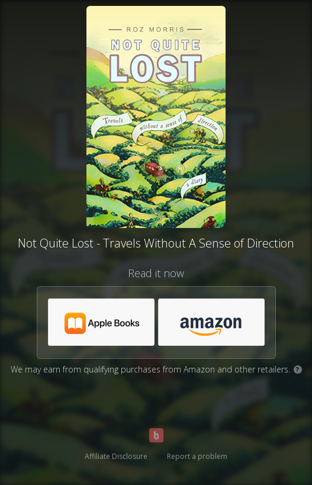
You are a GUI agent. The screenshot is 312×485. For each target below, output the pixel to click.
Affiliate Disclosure (116, 456)
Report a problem (197, 456)
